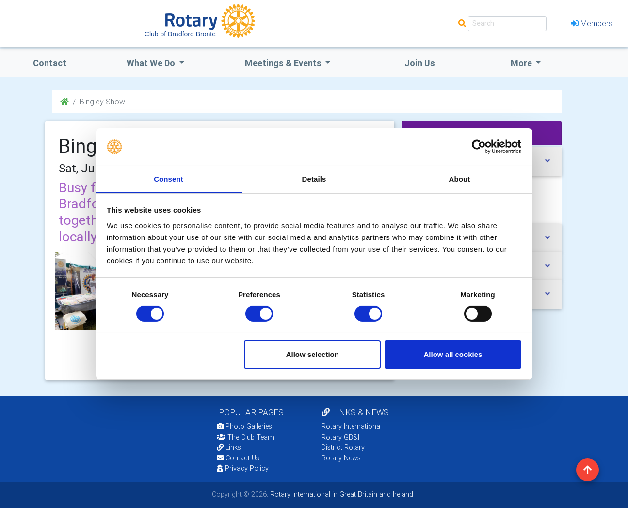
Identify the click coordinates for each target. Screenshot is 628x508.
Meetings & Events (284, 62)
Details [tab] (314, 178)
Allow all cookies (452, 354)
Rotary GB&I (340, 437)
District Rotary (343, 447)
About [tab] (459, 178)
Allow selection (312, 354)
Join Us (419, 62)
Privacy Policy (243, 468)
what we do (152, 62)
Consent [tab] (168, 178)
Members (591, 23)
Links (229, 447)
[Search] (507, 23)
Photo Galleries (244, 426)
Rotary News (341, 458)
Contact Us (238, 458)
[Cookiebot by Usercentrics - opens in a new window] (478, 146)
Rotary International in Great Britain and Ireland (340, 494)
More (522, 62)
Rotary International (352, 426)
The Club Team (245, 437)
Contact (49, 62)
